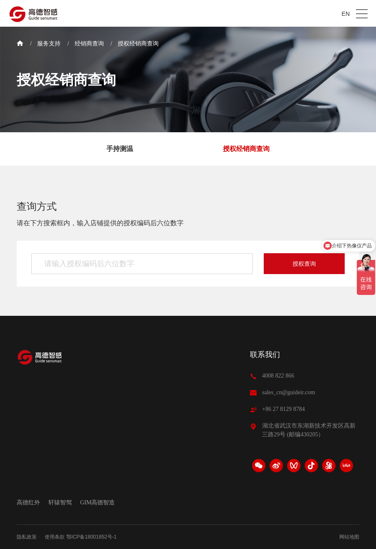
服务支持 (49, 43)
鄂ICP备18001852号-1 (91, 537)
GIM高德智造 (97, 503)
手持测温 (119, 148)
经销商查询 (89, 43)
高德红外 (28, 503)
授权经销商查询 (138, 43)
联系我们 (265, 354)
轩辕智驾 (60, 503)
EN (346, 13)
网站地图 (349, 537)
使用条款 (55, 537)
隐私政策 (27, 537)
